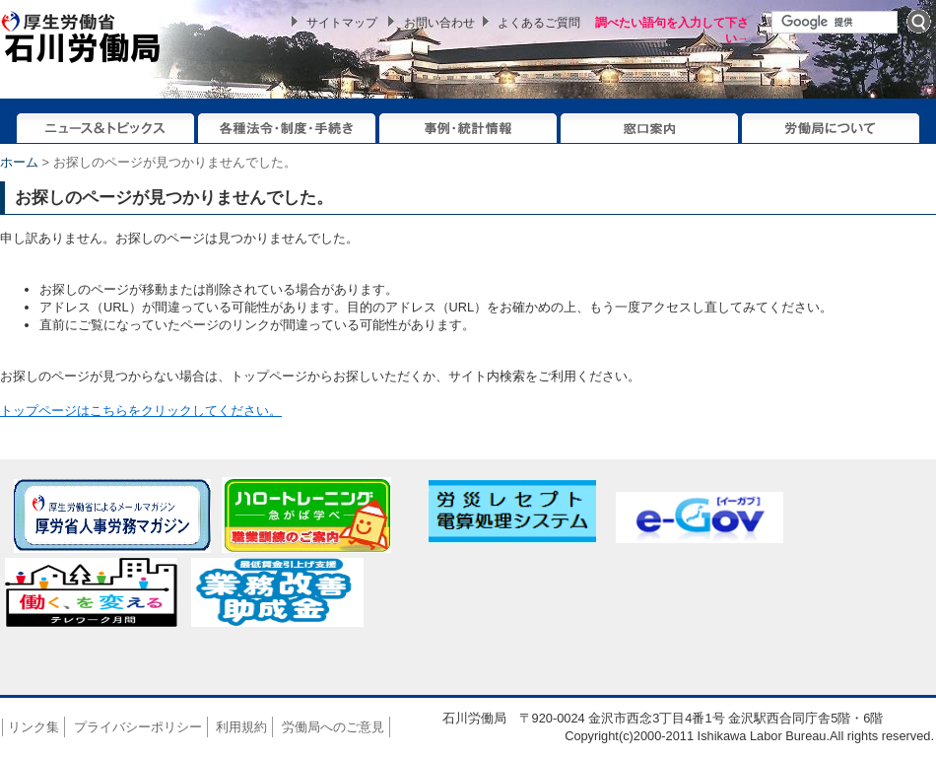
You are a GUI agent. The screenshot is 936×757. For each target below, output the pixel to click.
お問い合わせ (439, 23)
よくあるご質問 (539, 23)
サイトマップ (341, 23)
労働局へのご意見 (333, 727)
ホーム (19, 162)
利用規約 (241, 727)
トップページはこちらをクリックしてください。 (141, 410)
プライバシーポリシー (138, 727)
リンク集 (33, 727)
